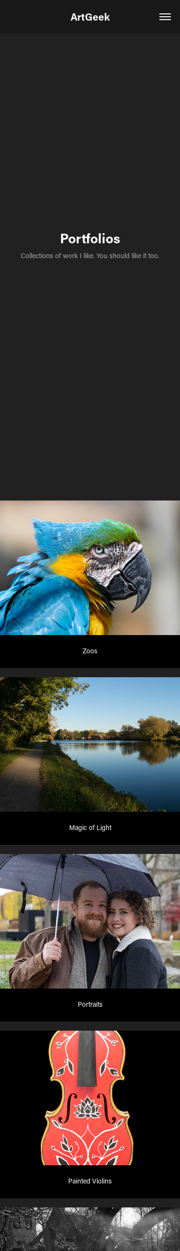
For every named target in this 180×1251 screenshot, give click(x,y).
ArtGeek (90, 16)
